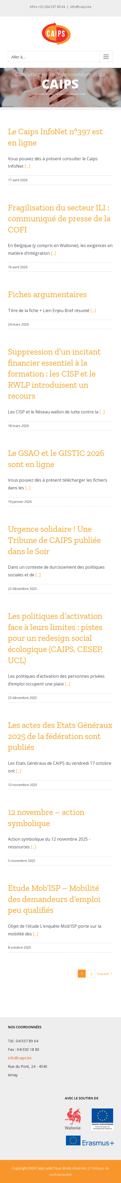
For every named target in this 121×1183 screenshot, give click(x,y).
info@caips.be (80, 7)
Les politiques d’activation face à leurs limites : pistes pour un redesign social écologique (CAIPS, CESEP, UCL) (55, 638)
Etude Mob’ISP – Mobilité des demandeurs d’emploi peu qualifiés (54, 899)
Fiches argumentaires (47, 294)
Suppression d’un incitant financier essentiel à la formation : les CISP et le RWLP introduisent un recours (54, 374)
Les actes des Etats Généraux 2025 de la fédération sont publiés (60, 736)
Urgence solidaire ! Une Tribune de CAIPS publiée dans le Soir (54, 540)
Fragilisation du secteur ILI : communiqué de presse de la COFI (59, 218)
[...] (27, 166)
